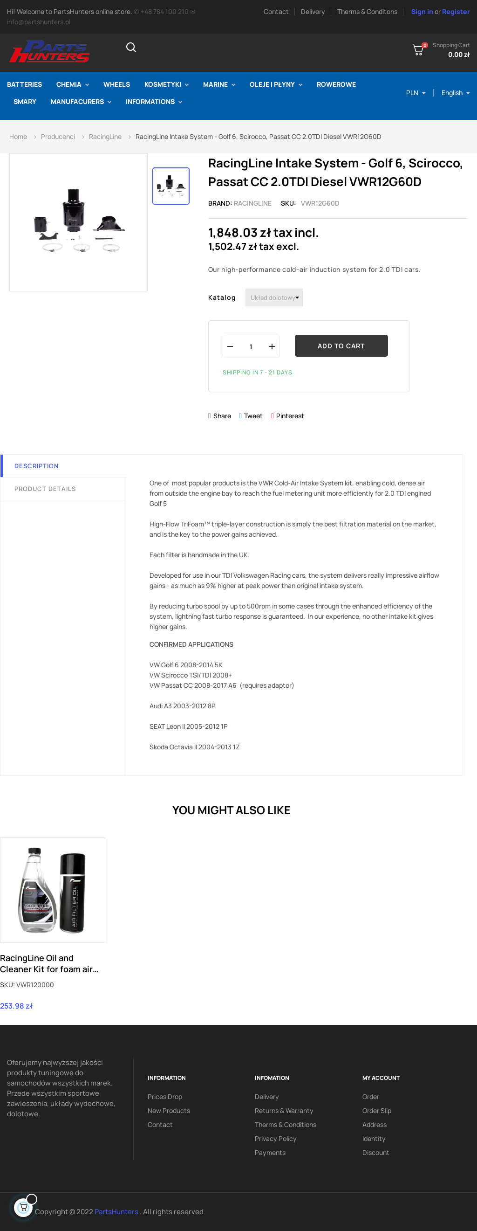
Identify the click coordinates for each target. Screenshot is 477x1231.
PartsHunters (117, 1212)
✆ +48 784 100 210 (161, 11)
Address (374, 1124)
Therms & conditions (285, 1124)
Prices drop (165, 1096)
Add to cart (341, 345)
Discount (375, 1152)
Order (370, 1096)
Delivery (313, 11)
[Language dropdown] (456, 93)
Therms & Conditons (367, 11)
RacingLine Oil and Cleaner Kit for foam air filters (46, 963)
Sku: (288, 203)
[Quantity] (251, 346)
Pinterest (290, 415)
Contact (276, 11)
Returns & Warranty (284, 1110)
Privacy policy (276, 1138)
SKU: (7, 984)
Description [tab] (36, 466)
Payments (270, 1152)
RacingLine (253, 203)
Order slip (376, 1110)
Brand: (220, 203)
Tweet (253, 415)
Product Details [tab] (45, 488)
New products (169, 1110)
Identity (374, 1138)
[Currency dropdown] (416, 93)
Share (222, 415)
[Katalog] (274, 297)
